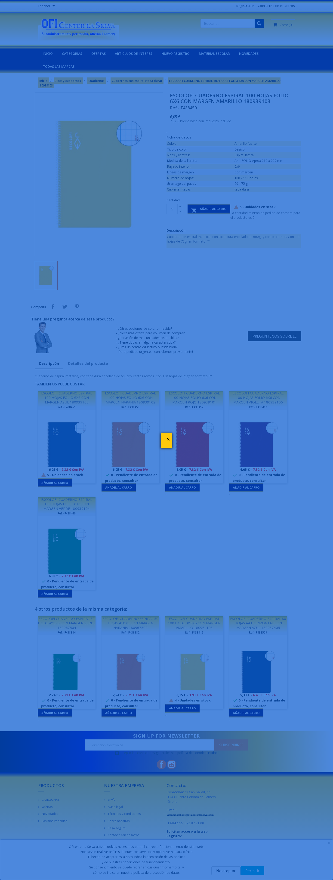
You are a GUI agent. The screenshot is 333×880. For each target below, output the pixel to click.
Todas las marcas (58, 66)
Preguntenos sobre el (274, 336)
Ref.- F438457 (194, 407)
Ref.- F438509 (258, 632)
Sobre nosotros (118, 821)
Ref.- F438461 (67, 407)
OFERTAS (98, 53)
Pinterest (76, 306)
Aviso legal (115, 807)
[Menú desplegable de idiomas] (47, 6)
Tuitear (64, 306)
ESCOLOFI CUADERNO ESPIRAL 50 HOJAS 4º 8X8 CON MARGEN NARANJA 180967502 (130, 623)
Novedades (49, 814)
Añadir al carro (209, 209)
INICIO (48, 53)
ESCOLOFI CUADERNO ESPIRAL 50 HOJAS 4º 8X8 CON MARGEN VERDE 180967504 (67, 623)
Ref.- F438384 (67, 632)
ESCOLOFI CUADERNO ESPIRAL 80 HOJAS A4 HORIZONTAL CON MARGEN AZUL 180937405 (258, 623)
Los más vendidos (54, 821)
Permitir (252, 870)
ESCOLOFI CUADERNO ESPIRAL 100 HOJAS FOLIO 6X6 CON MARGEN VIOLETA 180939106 (258, 398)
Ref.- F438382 (130, 632)
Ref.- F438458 (130, 407)
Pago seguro (116, 828)
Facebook (161, 764)
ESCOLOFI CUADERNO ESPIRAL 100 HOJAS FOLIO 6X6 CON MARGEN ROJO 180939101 (194, 398)
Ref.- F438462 (258, 407)
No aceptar (226, 870)
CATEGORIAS (72, 53)
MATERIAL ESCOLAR (214, 53)
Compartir (52, 306)
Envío (111, 799)
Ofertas (47, 807)
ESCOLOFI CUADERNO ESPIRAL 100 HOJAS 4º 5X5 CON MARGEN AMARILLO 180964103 (194, 623)
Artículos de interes (133, 53)
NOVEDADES (249, 53)
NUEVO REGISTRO (175, 53)
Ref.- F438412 (194, 632)
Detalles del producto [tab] (88, 363)
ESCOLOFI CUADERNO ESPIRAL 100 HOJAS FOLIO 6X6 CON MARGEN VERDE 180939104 (66, 504)
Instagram (171, 764)
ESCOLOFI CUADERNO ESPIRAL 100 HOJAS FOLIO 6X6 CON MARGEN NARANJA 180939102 (130, 398)
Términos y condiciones (124, 814)
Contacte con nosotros (276, 5)
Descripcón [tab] (49, 363)
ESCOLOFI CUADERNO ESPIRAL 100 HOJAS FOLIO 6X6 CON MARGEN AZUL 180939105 (66, 398)
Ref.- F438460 (67, 513)
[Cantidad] (172, 209)
